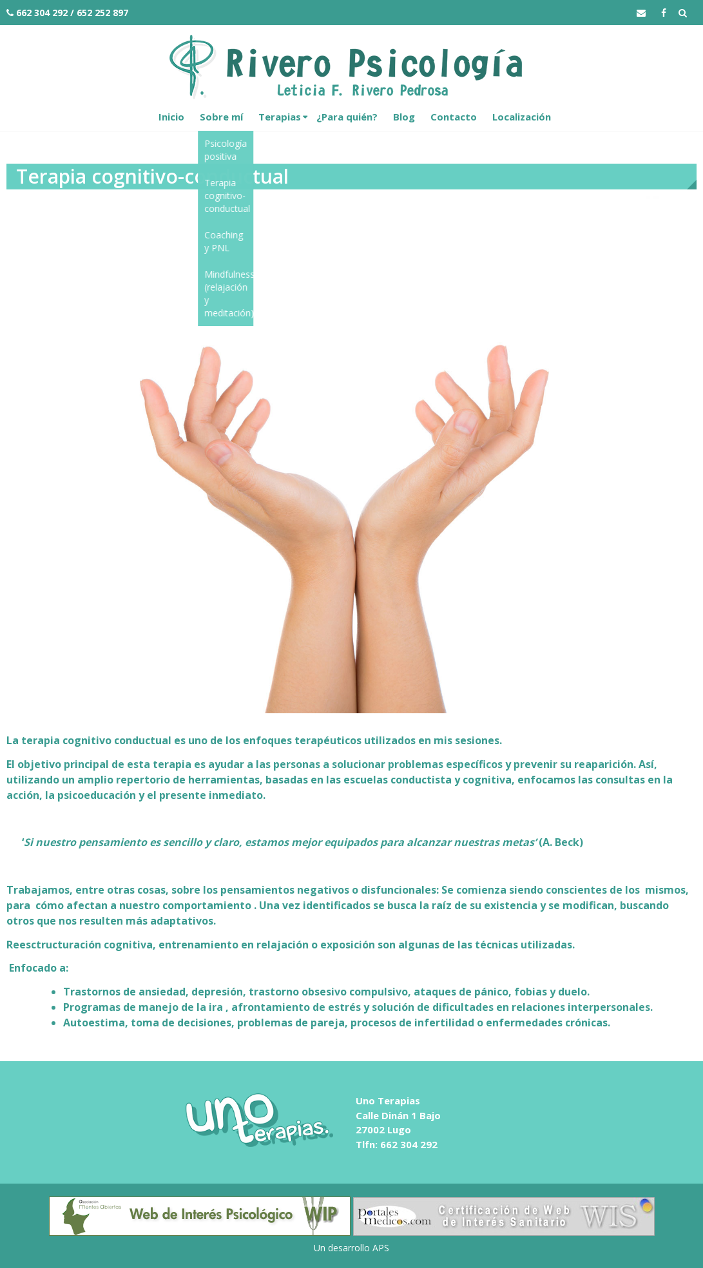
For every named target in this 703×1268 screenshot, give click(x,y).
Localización (521, 116)
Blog (404, 116)
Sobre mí (221, 116)
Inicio (171, 116)
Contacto (453, 116)
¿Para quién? (347, 116)
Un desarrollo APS (351, 1248)
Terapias (279, 116)
